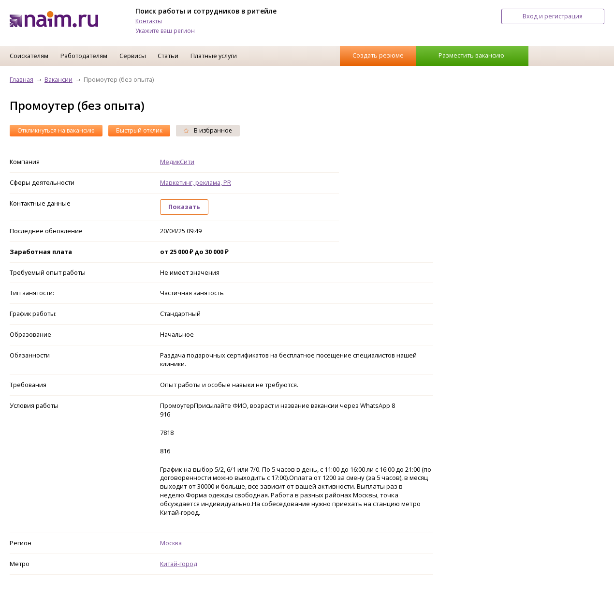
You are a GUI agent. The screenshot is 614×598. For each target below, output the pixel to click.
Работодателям (83, 55)
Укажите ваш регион (165, 31)
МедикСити (177, 161)
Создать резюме (378, 55)
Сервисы (132, 55)
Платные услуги (213, 55)
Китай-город (178, 563)
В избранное (208, 130)
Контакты (148, 21)
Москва (171, 542)
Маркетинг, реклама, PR (195, 182)
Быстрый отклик (139, 130)
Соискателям (29, 55)
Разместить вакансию (471, 55)
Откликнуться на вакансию (56, 130)
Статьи (168, 55)
